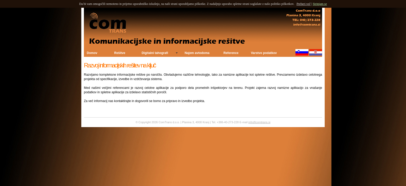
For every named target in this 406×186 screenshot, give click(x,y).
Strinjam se (320, 4)
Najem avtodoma (197, 53)
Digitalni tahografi (155, 53)
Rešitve (119, 53)
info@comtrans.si (259, 122)
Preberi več (303, 4)
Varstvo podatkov (264, 53)
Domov (92, 53)
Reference (230, 53)
